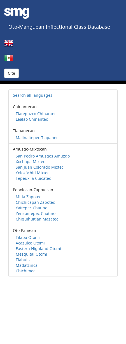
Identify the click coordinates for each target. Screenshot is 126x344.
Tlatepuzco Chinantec (36, 113)
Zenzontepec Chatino (35, 213)
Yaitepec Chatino (31, 207)
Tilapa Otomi (28, 237)
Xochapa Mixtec (30, 161)
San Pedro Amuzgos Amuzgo (43, 156)
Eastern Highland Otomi (38, 248)
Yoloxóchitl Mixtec (32, 172)
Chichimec (25, 270)
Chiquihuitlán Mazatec (37, 219)
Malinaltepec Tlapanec (37, 137)
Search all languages (32, 95)
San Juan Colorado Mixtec (40, 167)
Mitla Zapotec (28, 196)
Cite (11, 73)
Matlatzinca (27, 265)
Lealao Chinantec (32, 119)
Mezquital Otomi (31, 254)
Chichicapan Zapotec (35, 202)
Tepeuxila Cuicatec (33, 178)
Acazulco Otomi (30, 243)
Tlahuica (24, 259)
